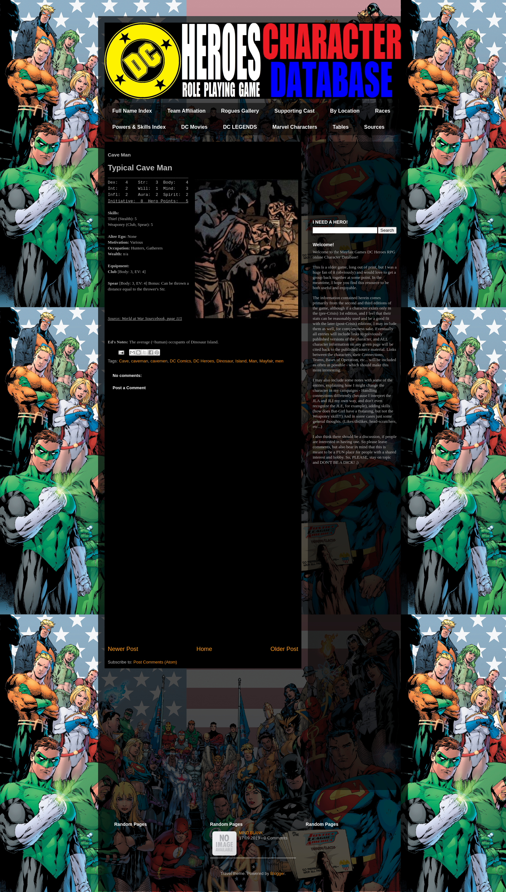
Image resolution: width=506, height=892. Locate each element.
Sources (374, 127)
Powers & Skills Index (139, 127)
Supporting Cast (294, 111)
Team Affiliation (186, 111)
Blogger (277, 873)
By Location (345, 111)
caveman (139, 361)
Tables (341, 127)
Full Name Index (132, 111)
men (279, 361)
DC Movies (194, 127)
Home (204, 649)
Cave (124, 361)
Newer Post (123, 649)
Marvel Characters (294, 127)
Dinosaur (225, 361)
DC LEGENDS (240, 127)
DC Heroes (203, 361)
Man (253, 361)
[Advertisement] (203, 591)
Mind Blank (251, 833)
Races (382, 111)
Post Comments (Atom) (155, 662)
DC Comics (180, 361)
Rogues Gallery (240, 111)
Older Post (284, 649)
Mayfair (266, 361)
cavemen (158, 361)
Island (241, 361)
